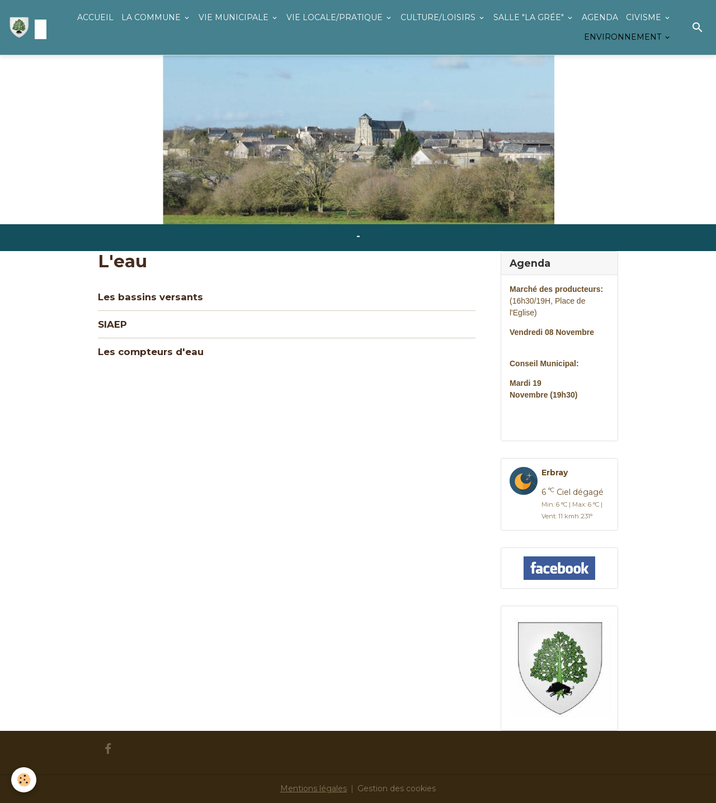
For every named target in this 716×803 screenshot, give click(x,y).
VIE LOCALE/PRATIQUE (335, 17)
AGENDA (600, 17)
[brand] (25, 27)
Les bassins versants (150, 297)
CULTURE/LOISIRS (439, 17)
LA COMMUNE (152, 17)
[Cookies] (23, 779)
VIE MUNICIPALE (235, 17)
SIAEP (112, 324)
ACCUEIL (95, 17)
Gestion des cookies (396, 788)
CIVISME (644, 17)
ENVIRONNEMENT (623, 37)
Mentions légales (313, 788)
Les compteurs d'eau (151, 351)
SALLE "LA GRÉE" (529, 17)
